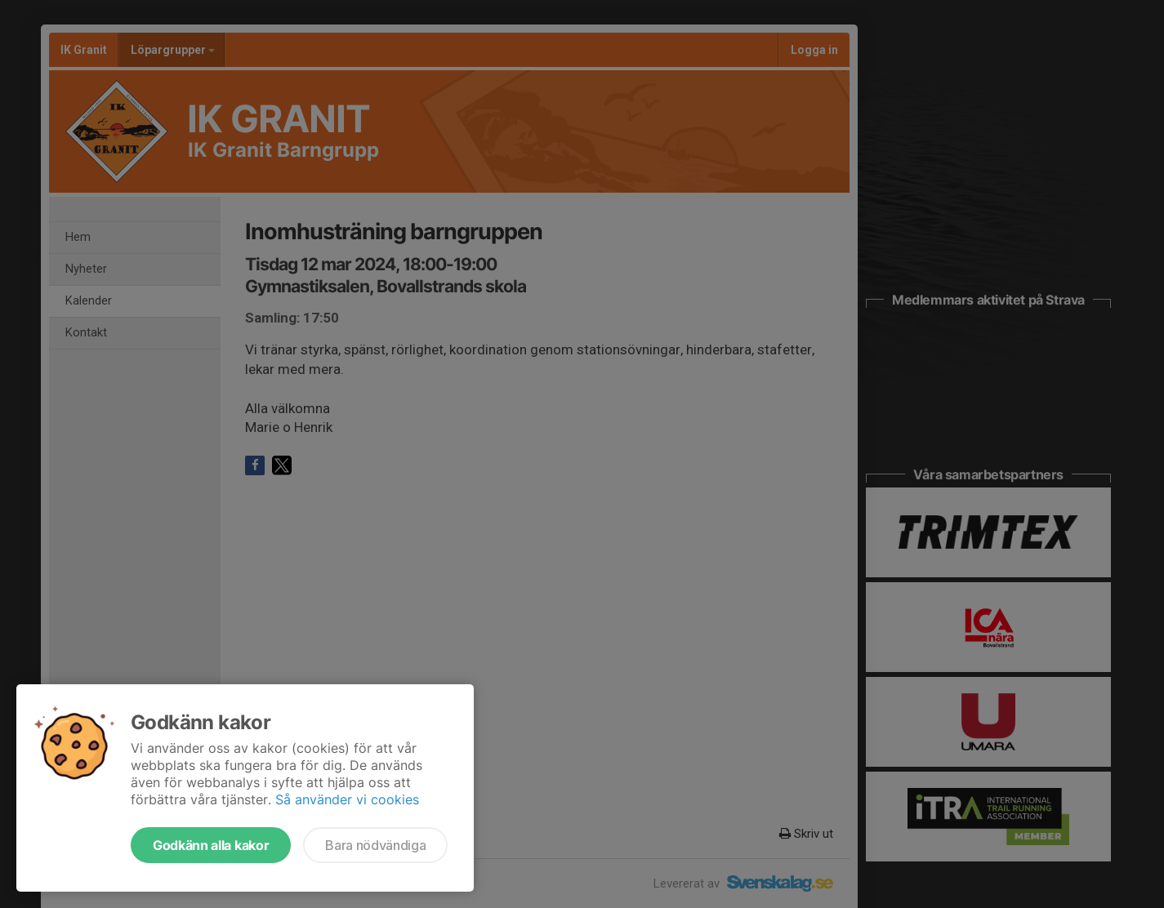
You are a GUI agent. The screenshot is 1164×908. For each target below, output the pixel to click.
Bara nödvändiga (375, 845)
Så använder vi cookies (347, 799)
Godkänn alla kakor (211, 845)
